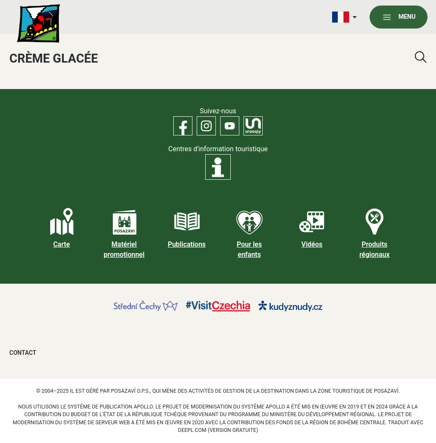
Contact (22, 352)
